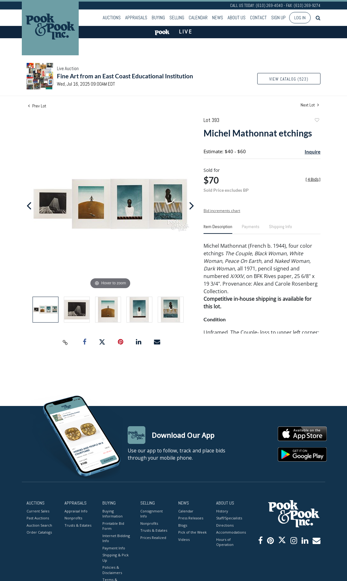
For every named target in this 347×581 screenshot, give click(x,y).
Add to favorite (316, 120)
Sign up (278, 18)
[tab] (218, 229)
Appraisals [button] (136, 18)
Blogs (182, 525)
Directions (225, 525)
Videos (184, 539)
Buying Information (112, 514)
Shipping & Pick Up (115, 558)
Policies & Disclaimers (112, 570)
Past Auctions (38, 518)
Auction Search (39, 525)
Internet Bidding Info (116, 538)
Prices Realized (153, 537)
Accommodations (230, 532)
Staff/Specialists (229, 518)
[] (313, 179)
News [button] (217, 18)
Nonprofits (73, 518)
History (222, 511)
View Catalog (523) (288, 79)
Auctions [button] (112, 18)
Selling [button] (176, 18)
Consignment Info (151, 514)
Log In (300, 18)
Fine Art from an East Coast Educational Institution (125, 76)
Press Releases (190, 518)
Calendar (198, 18)
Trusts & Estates (77, 525)
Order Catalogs (39, 532)
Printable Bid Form (113, 526)
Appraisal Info (76, 511)
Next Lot (310, 105)
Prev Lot (37, 106)
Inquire (312, 151)
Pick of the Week (192, 532)
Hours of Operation (225, 542)
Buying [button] (158, 18)
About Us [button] (237, 18)
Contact (258, 18)
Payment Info (113, 548)
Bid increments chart (222, 210)
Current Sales (38, 511)
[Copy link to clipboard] (65, 342)
